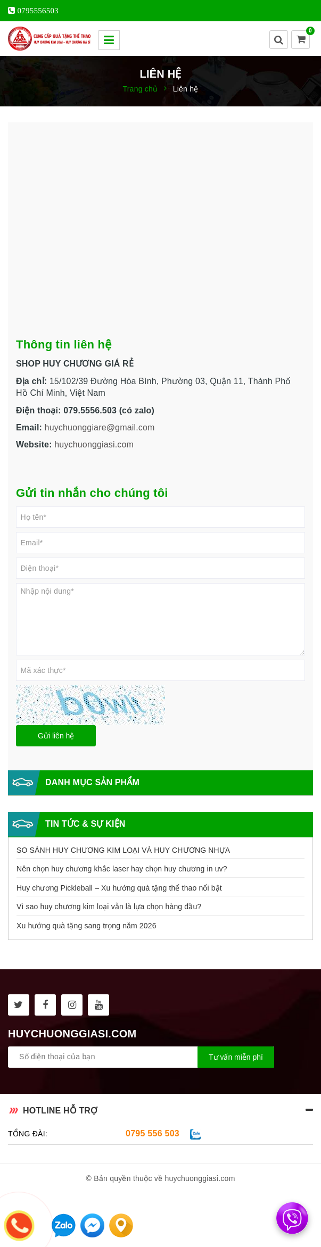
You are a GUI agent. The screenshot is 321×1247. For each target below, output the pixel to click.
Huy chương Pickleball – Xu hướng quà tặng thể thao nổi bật (119, 888)
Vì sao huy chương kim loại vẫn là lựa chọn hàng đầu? (109, 906)
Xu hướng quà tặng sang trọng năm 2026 (87, 925)
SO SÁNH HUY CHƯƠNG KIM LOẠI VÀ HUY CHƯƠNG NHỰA (123, 850)
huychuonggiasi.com (94, 444)
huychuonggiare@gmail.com (100, 427)
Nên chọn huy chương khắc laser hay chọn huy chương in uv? (122, 868)
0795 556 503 (152, 1133)
